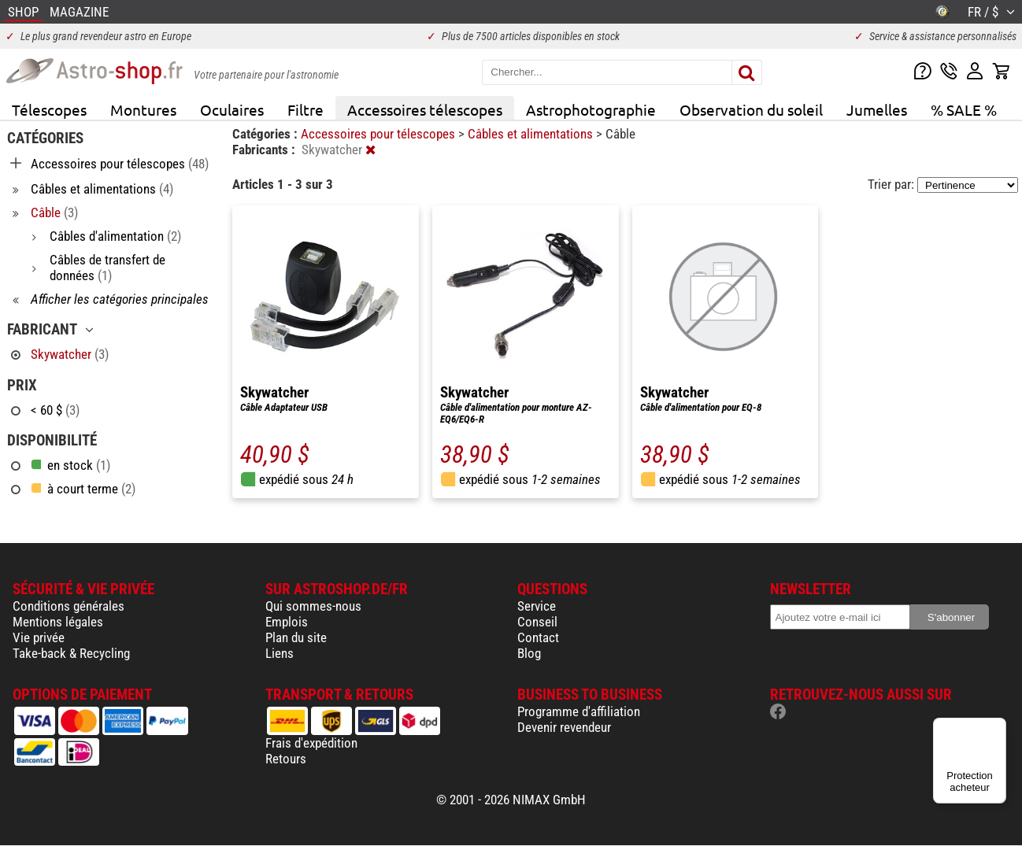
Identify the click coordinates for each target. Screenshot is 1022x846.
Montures (143, 109)
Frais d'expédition (311, 743)
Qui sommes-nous (313, 606)
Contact (538, 637)
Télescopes (49, 109)
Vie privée (39, 637)
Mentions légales (58, 622)
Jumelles (876, 109)
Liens (279, 653)
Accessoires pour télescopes (379, 134)
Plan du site (296, 637)
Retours (285, 759)
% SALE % (964, 109)
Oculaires (232, 109)
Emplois (286, 622)
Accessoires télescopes (424, 109)
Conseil (537, 622)
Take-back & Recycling (71, 653)
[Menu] (996, 727)
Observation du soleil (751, 109)
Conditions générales (68, 606)
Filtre (305, 109)
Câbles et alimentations (532, 134)
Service (536, 606)
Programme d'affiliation (578, 711)
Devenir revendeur (564, 727)
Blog (529, 653)
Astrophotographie (591, 109)
